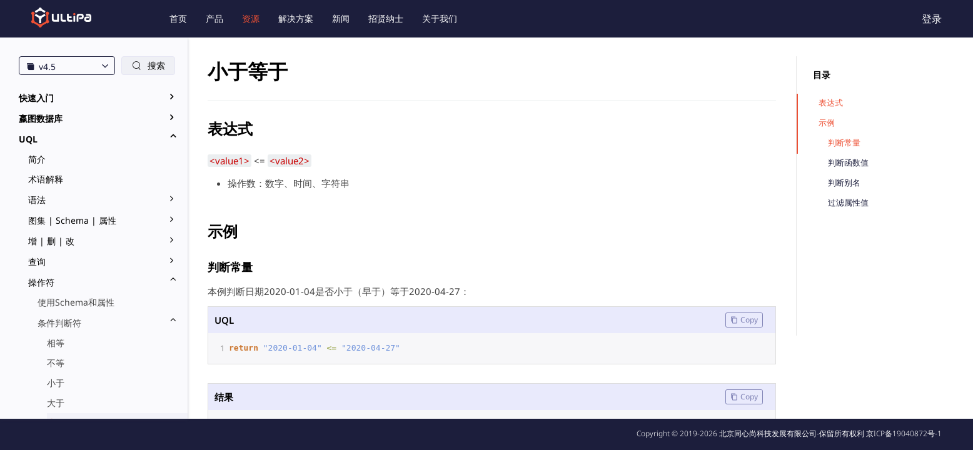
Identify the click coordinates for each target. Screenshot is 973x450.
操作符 (41, 282)
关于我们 (439, 18)
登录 (932, 19)
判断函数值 (848, 163)
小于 (55, 383)
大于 (55, 403)
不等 (55, 363)
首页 (178, 18)
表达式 (831, 103)
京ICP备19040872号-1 (904, 433)
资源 (251, 18)
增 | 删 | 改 (51, 241)
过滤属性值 (848, 203)
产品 (214, 18)
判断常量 (844, 143)
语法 (37, 200)
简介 (37, 159)
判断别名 (844, 183)
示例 (827, 123)
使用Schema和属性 (76, 302)
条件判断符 (59, 323)
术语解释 (45, 179)
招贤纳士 (385, 18)
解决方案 (295, 18)
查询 (37, 262)
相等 (55, 343)
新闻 (341, 18)
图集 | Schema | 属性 (72, 220)
